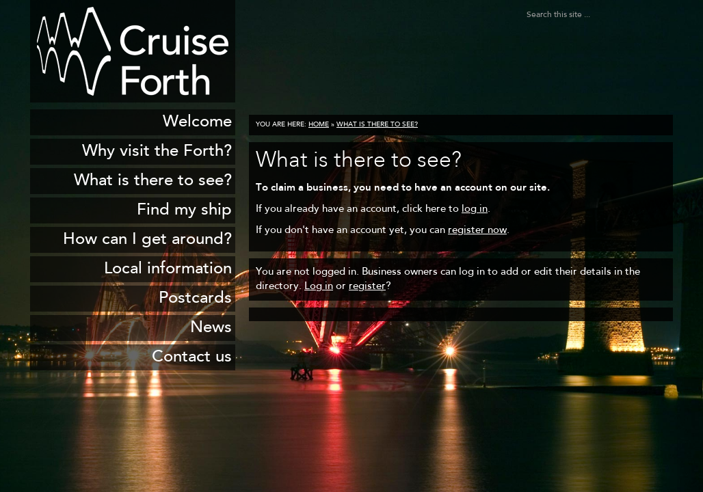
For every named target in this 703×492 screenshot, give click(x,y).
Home (318, 125)
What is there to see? (377, 125)
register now (477, 231)
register (367, 287)
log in (475, 209)
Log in (318, 287)
